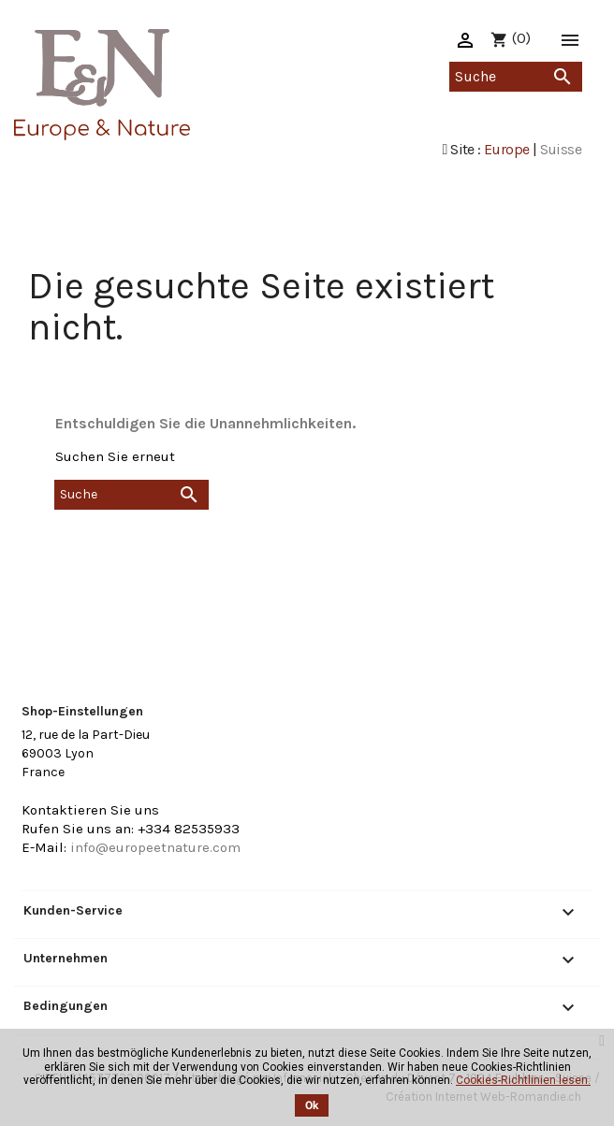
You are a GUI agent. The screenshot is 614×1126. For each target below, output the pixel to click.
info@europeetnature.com (155, 847)
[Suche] (515, 77)
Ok (311, 1105)
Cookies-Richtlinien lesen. (523, 1080)
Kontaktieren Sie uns (90, 809)
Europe (506, 149)
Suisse (560, 149)
